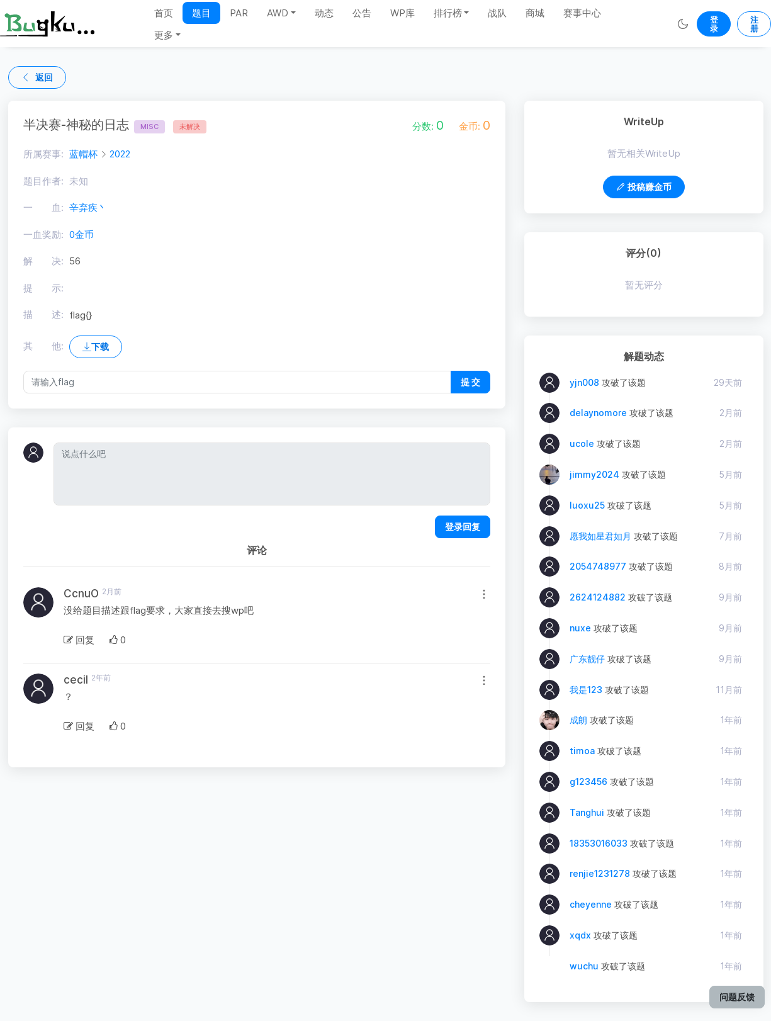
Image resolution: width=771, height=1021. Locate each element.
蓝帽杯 (83, 154)
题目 (201, 13)
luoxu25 (587, 505)
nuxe (580, 628)
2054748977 (598, 566)
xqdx (580, 935)
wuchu (584, 966)
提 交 (470, 381)
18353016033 (598, 843)
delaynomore (598, 412)
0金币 (81, 234)
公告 (361, 13)
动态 (324, 13)
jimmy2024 (594, 474)
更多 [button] (163, 35)
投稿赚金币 (644, 186)
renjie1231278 (600, 873)
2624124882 (598, 597)
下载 (95, 346)
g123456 (588, 781)
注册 (754, 23)
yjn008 (584, 382)
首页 (163, 13)
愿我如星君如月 (600, 536)
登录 (714, 23)
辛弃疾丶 (88, 207)
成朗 (578, 719)
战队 (497, 13)
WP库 (402, 13)
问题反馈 (737, 996)
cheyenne (591, 904)
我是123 (586, 689)
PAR (239, 13)
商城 (535, 13)
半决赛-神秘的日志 (94, 124)
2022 (120, 154)
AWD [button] (277, 13)
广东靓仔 (587, 658)
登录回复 (462, 526)
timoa (582, 750)
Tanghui (587, 812)
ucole (582, 443)
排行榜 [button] (448, 13)
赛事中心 (582, 13)
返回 (37, 77)
